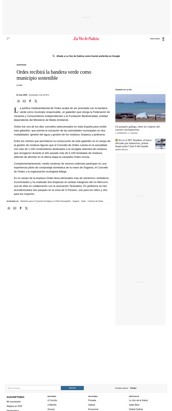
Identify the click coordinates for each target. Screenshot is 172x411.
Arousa (51, 409)
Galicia (91, 404)
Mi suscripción (14, 401)
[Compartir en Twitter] (36, 101)
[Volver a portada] (86, 38)
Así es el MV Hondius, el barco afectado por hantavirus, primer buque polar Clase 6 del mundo (133, 143)
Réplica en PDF (14, 406)
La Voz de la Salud (138, 400)
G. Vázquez (133, 133)
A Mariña (51, 404)
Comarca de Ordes (95, 201)
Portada (92, 400)
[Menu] (8, 38)
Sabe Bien (134, 404)
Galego (133, 388)
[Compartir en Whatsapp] (18, 101)
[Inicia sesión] (157, 38)
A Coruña (52, 400)
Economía (93, 409)
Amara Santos (121, 149)
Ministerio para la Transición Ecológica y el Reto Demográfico (45, 201)
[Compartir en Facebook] (30, 101)
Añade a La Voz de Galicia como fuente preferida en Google (88, 56)
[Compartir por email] (24, 101)
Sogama (76, 201)
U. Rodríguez (121, 133)
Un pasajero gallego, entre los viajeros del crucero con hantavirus (137, 128)
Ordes (83, 201)
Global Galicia (136, 409)
